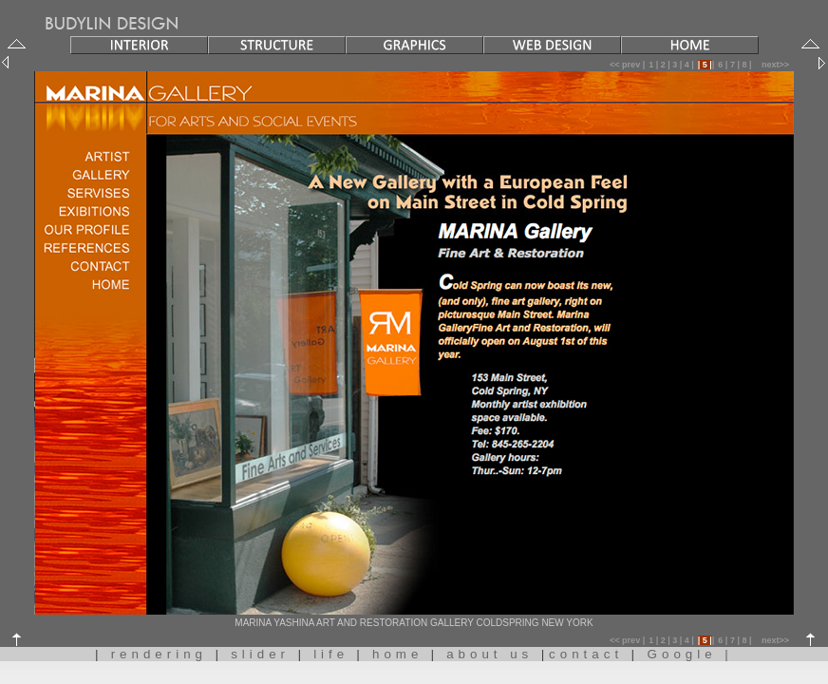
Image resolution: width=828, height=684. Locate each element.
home (397, 654)
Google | (686, 654)
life (330, 654)
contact (590, 654)
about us (493, 654)
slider (264, 654)
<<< (111, 29)
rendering (163, 654)
